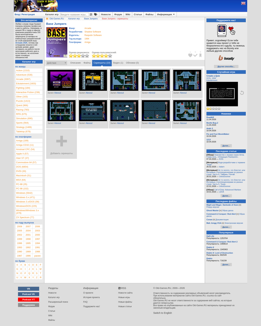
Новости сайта (125, 293)
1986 (28, 255)
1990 (19, 251)
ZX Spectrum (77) (25, 217)
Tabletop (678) (23, 131)
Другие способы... (226, 66)
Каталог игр (51, 14)
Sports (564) (22, 122)
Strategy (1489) (24, 127)
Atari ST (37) (22, 158)
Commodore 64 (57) (26, 162)
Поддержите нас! (91, 306)
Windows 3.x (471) (25, 197)
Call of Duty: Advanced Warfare (227, 190)
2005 (19, 230)
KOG (221, 159)
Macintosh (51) (23, 175)
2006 (37, 226)
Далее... (226, 146)
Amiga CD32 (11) (25, 145)
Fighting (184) (23, 88)
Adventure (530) (24, 74)
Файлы (149, 14)
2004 (28, 230)
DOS (208, 78)
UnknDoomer (224, 176)
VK (28, 288)
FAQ (85, 302)
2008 (19, 226)
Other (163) (22, 96)
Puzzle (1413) (23, 101)
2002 (19, 235)
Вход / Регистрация (25, 14)
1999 (19, 239)
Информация (166, 14)
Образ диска (227, 210)
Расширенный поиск (58, 302)
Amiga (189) (22, 140)
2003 (37, 230)
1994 (86, 39)
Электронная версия (234, 223)
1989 (28, 251)
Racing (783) (22, 109)
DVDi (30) (21, 171)
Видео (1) (118, 62)
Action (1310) (23, 70)
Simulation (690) (24, 118)
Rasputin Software (93, 35)
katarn (221, 167)
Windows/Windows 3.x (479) (27, 211)
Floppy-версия (212, 207)
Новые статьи (125, 306)
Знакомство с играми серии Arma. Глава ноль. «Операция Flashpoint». (225, 156)
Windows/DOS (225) (26, 206)
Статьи (138, 14)
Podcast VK (28, 294)
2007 (28, 226)
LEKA (221, 192)
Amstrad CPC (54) (25, 149)
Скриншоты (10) (102, 62)
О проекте (88, 293)
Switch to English (162, 313)
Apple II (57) (22, 153)
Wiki (128, 14)
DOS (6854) (22, 166)
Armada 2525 (21, 43)
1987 (19, 255)
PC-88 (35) (21, 184)
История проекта (91, 297)
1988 (37, 251)
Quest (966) (22, 105)
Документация (222, 219)
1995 (28, 243)
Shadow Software (92, 32)
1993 (19, 247)
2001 (28, 235)
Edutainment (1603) (26, 83)
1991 (37, 247)
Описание (75, 62)
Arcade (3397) (23, 79)
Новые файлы (125, 302)
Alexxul (57, 93)
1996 (19, 243)
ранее (37, 255)
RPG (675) (21, 114)
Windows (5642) (24, 193)
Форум (118, 14)
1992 (28, 247)
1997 (37, 239)
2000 (37, 235)
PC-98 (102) (22, 188)
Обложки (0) (132, 62)
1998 (28, 239)
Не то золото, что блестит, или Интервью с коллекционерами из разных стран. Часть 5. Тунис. (225, 182)
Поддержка (28, 305)
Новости (106, 14)
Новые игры (124, 297)
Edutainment (211, 80)
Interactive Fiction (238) (28, 92)
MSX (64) (21, 180)
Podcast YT (28, 299)
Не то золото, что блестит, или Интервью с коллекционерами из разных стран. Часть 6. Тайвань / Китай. (225, 172)
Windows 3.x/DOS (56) (27, 201)
